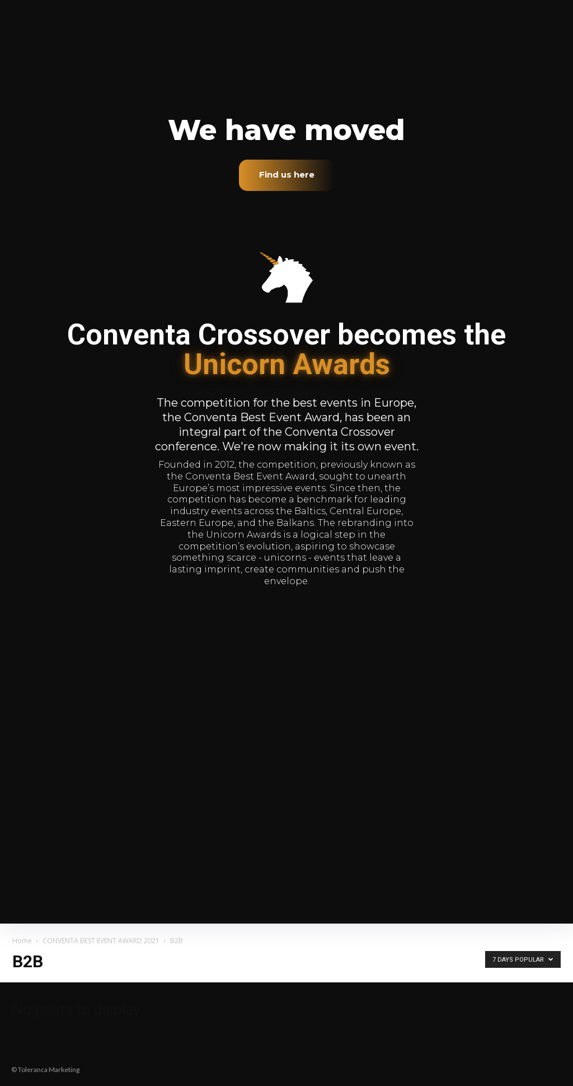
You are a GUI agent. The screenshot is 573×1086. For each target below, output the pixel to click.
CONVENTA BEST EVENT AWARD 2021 (101, 940)
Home (22, 940)
